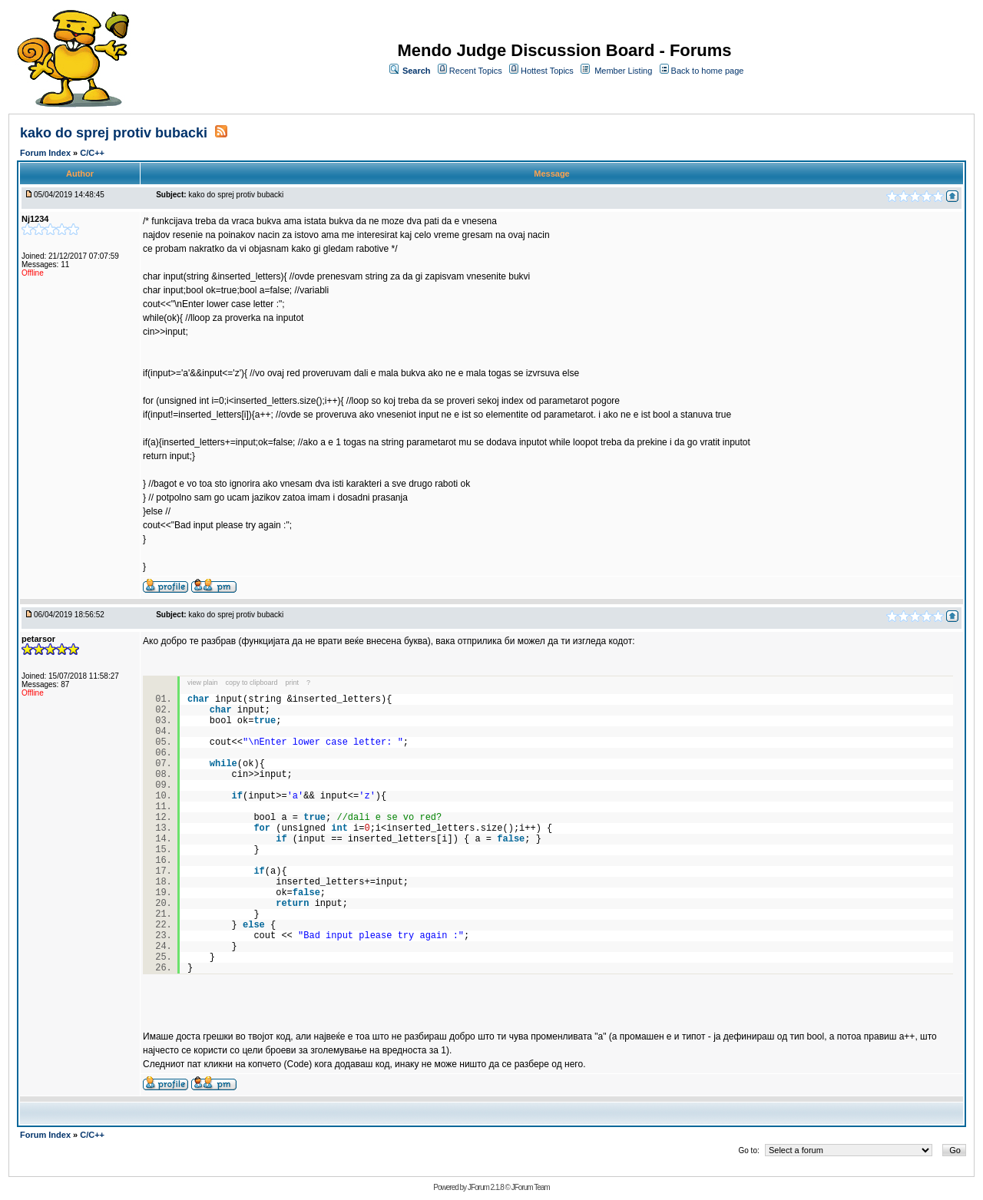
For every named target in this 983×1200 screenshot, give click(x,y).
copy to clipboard (252, 682)
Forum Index (46, 152)
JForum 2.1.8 (486, 1187)
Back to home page (707, 70)
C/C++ (92, 152)
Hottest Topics (547, 70)
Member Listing (623, 70)
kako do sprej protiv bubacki (115, 132)
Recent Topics (475, 70)
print (293, 682)
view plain (202, 682)
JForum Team (530, 1187)
